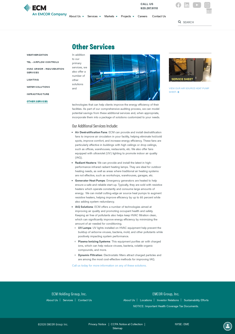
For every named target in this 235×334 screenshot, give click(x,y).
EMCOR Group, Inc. (166, 294)
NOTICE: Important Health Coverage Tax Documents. (166, 306)
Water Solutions (38, 87)
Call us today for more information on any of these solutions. (109, 265)
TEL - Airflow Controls (43, 62)
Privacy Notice (97, 324)
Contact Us (159, 16)
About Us (76, 16)
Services (94, 16)
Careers (142, 16)
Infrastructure (38, 94)
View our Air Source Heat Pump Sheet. (189, 90)
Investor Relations (168, 300)
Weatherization (37, 55)
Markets (110, 16)
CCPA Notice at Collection (127, 324)
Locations (146, 300)
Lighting (33, 79)
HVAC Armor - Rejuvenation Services (45, 70)
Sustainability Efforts (196, 300)
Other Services (37, 101)
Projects (127, 16)
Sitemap (117, 328)
